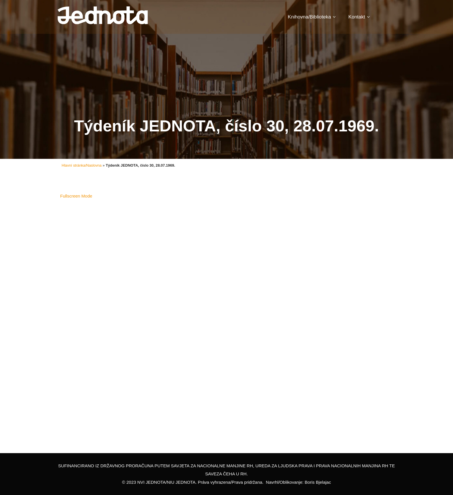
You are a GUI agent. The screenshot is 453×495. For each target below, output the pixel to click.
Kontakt (359, 17)
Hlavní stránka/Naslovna (82, 165)
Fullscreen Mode (76, 195)
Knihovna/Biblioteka (312, 17)
